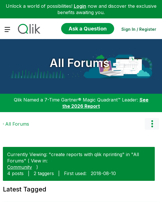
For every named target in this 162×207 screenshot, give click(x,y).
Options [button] (152, 124)
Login (80, 6)
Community (19, 167)
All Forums (80, 63)
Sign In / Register (138, 29)
